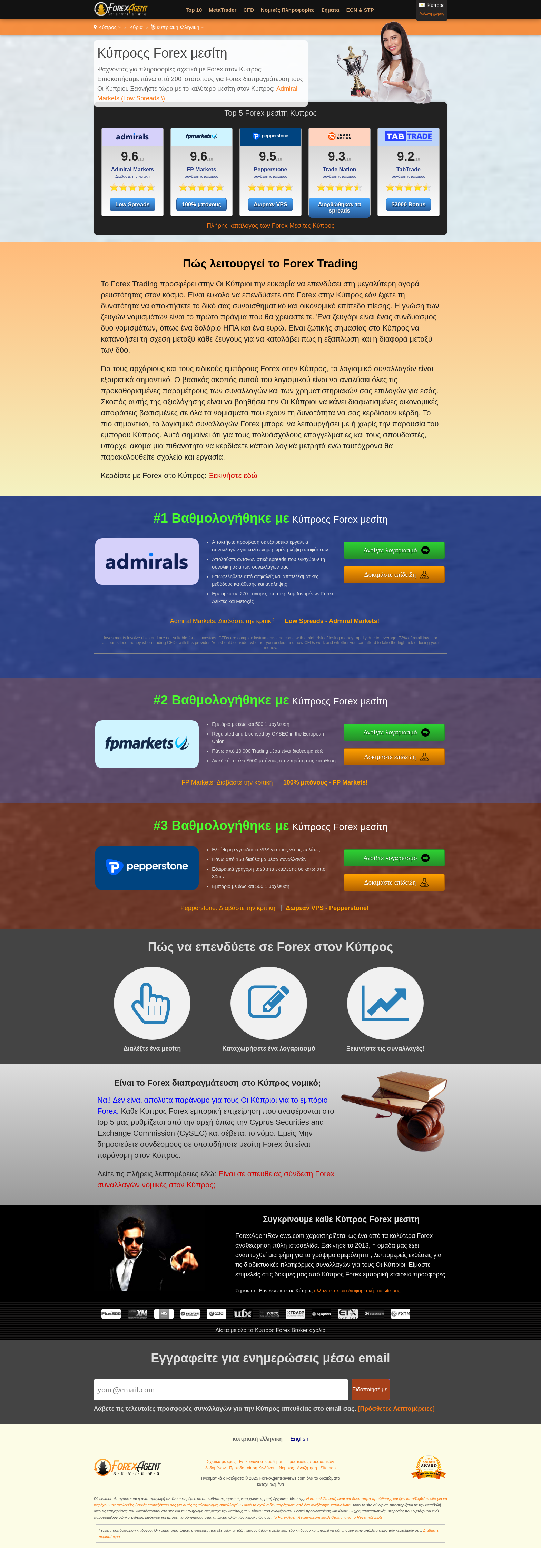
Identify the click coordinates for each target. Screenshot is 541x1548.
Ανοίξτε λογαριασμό (425, 555)
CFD (248, 10)
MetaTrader (222, 10)
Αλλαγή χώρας (432, 13)
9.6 (129, 156)
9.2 (405, 156)
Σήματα (331, 10)
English (299, 1439)
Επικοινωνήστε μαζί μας (261, 1461)
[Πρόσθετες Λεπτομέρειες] (396, 1408)
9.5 (267, 156)
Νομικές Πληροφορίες (287, 10)
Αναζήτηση (307, 1468)
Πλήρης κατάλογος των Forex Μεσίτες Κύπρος (270, 225)
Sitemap (328, 1468)
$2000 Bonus (409, 204)
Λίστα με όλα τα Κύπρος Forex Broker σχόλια (270, 1330)
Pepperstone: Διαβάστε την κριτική (227, 941)
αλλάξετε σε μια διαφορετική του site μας (384, 1276)
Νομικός (286, 1468)
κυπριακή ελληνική (177, 27)
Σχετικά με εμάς (221, 1461)
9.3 (336, 156)
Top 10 (194, 10)
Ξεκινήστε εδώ (214, 434)
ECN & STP (360, 10)
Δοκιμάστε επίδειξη (425, 570)
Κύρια (136, 27)
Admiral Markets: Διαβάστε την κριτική (222, 654)
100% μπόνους (201, 204)
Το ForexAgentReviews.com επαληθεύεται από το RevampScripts (328, 1517)
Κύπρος (107, 27)
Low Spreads (132, 204)
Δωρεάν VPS (270, 204)
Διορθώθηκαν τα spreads (339, 207)
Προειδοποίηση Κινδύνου (252, 1468)
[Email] (221, 1389)
